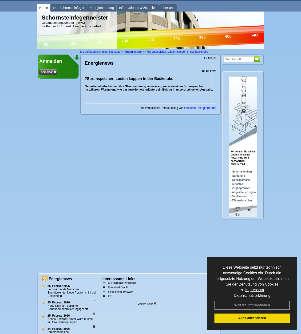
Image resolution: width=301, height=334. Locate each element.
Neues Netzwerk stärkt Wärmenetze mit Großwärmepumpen (70, 320)
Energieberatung (102, 8)
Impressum (254, 290)
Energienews (60, 279)
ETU (110, 296)
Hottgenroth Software (120, 291)
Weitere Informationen (252, 305)
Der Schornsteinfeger (68, 8)
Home (43, 8)
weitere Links (147, 303)
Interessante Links (118, 279)
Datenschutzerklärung (252, 296)
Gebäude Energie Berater (200, 108)
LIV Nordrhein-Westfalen (122, 282)
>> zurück (210, 58)
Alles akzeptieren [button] (252, 318)
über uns (168, 8)
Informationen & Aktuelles (137, 8)
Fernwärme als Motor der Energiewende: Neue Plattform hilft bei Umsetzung (72, 293)
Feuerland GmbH (118, 287)
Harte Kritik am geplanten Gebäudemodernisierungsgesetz (68, 307)
